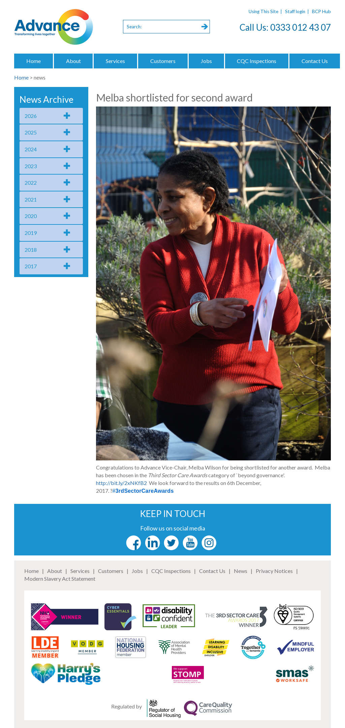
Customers (163, 61)
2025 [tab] (31, 132)
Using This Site (263, 11)
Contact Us (315, 61)
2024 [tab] (31, 149)
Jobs (206, 61)
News (240, 571)
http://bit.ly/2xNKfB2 (121, 483)
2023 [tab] (31, 166)
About (73, 61)
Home (33, 61)
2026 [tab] (31, 116)
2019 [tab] (31, 233)
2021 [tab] (31, 199)
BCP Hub (321, 11)
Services (115, 61)
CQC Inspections (256, 61)
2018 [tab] (31, 249)
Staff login (295, 11)
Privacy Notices (274, 571)
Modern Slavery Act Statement (59, 578)
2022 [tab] (31, 182)
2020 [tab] (31, 216)
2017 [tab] (31, 266)
